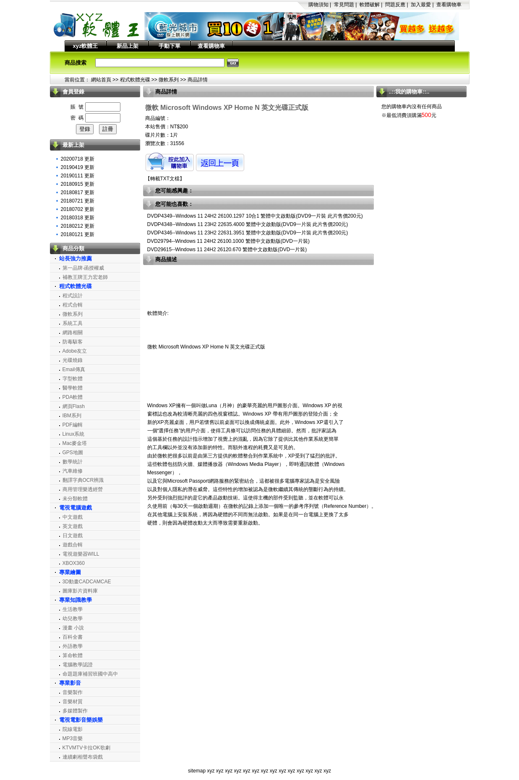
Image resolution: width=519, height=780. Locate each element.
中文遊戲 (73, 517)
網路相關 (73, 332)
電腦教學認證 (78, 665)
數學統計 (73, 462)
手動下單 (169, 46)
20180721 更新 (78, 201)
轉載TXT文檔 (165, 179)
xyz (210, 771)
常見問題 (344, 5)
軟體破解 (370, 5)
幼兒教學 (73, 618)
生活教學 (73, 609)
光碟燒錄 (73, 360)
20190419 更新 (78, 167)
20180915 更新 (78, 184)
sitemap (197, 771)
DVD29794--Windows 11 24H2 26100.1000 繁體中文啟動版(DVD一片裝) (228, 241)
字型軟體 (73, 379)
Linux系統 (74, 434)
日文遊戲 (73, 535)
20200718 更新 (78, 159)
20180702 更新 (78, 209)
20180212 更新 (78, 226)
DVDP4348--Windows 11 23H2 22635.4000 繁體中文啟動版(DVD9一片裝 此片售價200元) (247, 224)
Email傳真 (74, 369)
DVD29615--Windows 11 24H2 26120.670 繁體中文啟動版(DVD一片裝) (227, 249)
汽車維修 (73, 471)
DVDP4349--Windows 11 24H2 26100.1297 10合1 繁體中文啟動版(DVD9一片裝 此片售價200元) (255, 216)
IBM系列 (72, 416)
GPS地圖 (73, 452)
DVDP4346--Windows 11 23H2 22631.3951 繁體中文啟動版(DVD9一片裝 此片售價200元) (247, 233)
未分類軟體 (75, 499)
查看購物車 (449, 5)
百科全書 (73, 637)
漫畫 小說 (73, 628)
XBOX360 (74, 563)
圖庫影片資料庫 (80, 591)
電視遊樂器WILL (81, 554)
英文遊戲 (73, 526)
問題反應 (395, 5)
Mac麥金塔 (75, 443)
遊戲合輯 (73, 545)
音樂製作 (73, 692)
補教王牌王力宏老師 (85, 277)
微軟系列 (169, 80)
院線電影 (73, 729)
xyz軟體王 (85, 46)
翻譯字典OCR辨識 (83, 480)
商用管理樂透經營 (83, 489)
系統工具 (73, 323)
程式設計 (73, 296)
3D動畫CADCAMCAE (87, 582)
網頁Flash (74, 406)
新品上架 (127, 46)
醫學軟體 (73, 388)
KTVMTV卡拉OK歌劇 (86, 748)
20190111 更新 (78, 176)
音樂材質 (73, 702)
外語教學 (73, 646)
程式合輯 (73, 305)
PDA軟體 (73, 397)
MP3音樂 (73, 738)
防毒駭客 (73, 342)
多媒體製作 (75, 711)
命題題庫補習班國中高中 (90, 674)
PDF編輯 (73, 425)
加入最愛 (421, 5)
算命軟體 (73, 655)
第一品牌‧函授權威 (83, 268)
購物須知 (318, 5)
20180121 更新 (78, 234)
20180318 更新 (78, 218)
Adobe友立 (75, 351)
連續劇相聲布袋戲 (83, 757)
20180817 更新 (78, 192)
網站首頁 (101, 80)
